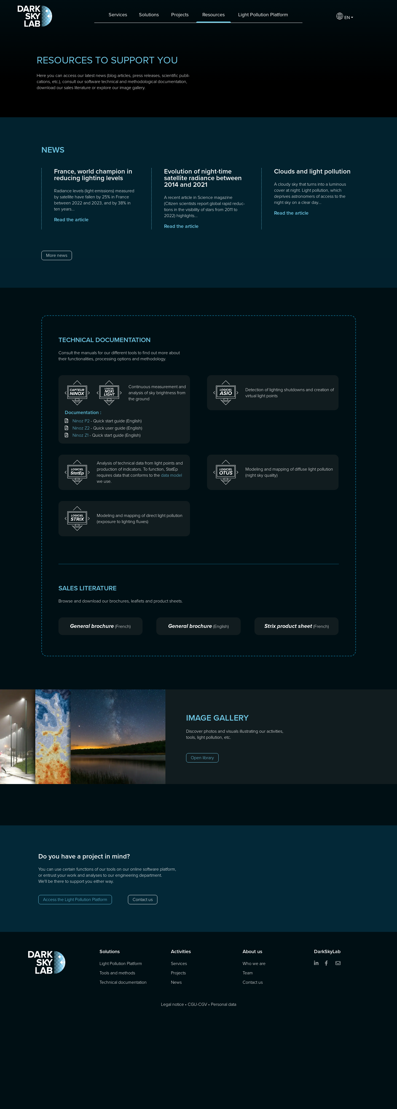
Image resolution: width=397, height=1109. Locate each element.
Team (248, 973)
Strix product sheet (288, 626)
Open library (202, 758)
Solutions (149, 14)
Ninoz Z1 (80, 435)
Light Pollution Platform (263, 14)
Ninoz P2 (81, 421)
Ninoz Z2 (81, 428)
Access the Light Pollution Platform (75, 899)
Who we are (254, 964)
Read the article (71, 219)
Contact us (143, 899)
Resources (213, 14)
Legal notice (172, 1004)
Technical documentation (123, 982)
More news (56, 255)
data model (171, 475)
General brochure (92, 626)
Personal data (223, 1004)
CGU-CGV (197, 1004)
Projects (180, 14)
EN (343, 16)
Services (118, 14)
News (176, 982)
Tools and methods (117, 973)
